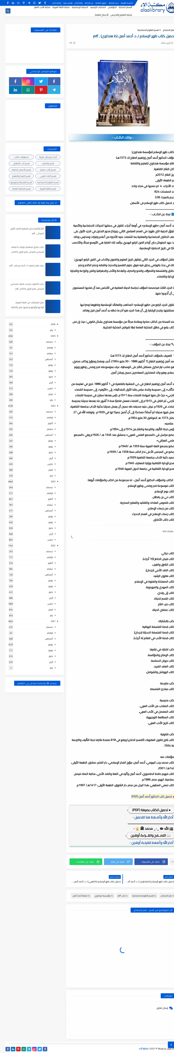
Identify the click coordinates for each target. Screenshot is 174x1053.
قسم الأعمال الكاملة (15, 170)
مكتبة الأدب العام (37, 7)
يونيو (45, 371)
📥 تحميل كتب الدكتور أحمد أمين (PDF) (148, 796)
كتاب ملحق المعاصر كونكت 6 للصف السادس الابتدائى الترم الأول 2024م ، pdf (21, 252)
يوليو (45, 365)
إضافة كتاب (51, 3)
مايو (45, 377)
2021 (47, 621)
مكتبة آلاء (137, 1049)
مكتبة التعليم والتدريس (116, 15)
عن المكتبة (83, 3)
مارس (44, 388)
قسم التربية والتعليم (16, 176)
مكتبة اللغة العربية (55, 7)
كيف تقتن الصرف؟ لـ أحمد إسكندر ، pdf (21, 265)
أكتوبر (44, 423)
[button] (145, 861)
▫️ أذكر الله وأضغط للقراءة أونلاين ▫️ (147, 843)
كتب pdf (117, 896)
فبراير (45, 394)
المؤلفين (106, 7)
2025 (47, 336)
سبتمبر (44, 353)
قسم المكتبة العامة (16, 189)
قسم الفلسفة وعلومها (16, 182)
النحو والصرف (42, 163)
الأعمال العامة (96, 15)
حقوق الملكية (95, 3)
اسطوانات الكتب (16, 157)
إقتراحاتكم (73, 3)
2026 (47, 324)
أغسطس (43, 359)
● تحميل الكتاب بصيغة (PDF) (146, 810)
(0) (67, 43)
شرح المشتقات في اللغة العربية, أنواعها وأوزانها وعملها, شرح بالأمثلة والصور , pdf (22, 307)
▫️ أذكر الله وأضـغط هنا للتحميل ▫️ (148, 817)
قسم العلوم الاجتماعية (142, 30)
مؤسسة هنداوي (98, 896)
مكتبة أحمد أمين (76, 896)
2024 (47, 406)
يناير (45, 330)
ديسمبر (44, 342)
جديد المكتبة (108, 3)
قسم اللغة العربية (42, 189)
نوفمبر (44, 348)
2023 (47, 481)
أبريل (45, 382)
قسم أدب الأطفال (16, 163)
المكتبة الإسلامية (74, 7)
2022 (47, 545)
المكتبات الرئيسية (92, 7)
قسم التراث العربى (42, 176)
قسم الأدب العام (42, 170)
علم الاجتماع (163, 30)
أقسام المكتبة (120, 7)
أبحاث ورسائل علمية (42, 157)
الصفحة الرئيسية (121, 3)
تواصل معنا (62, 3)
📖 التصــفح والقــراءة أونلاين (145, 835)
